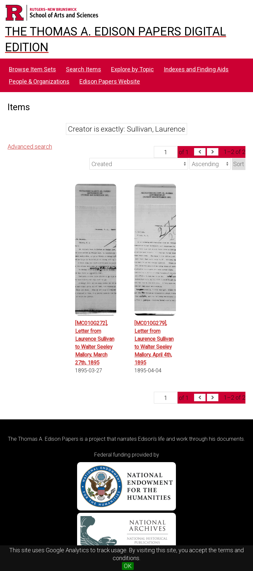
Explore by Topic (132, 69)
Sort (238, 164)
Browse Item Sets (32, 69)
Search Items (83, 69)
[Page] (166, 152)
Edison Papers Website (109, 81)
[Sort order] (210, 164)
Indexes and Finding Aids (196, 69)
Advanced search (30, 146)
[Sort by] (138, 164)
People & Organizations (39, 81)
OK (128, 565)
